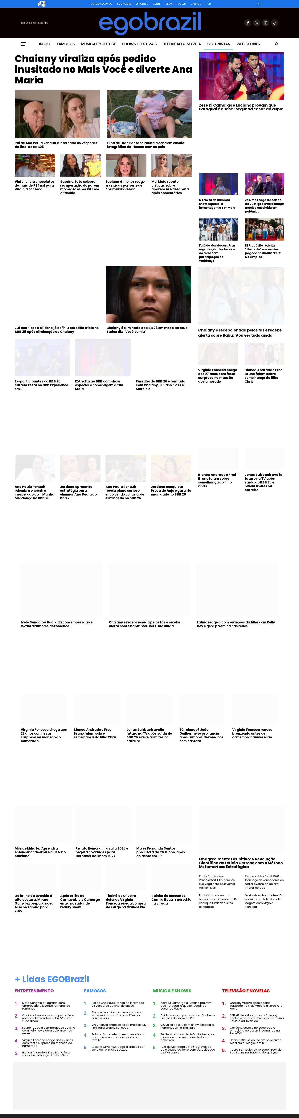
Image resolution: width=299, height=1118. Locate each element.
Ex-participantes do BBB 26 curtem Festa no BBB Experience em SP (41, 385)
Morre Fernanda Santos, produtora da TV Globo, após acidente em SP (160, 852)
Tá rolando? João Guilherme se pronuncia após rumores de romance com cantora (201, 735)
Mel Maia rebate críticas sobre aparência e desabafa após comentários (170, 187)
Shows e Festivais (139, 44)
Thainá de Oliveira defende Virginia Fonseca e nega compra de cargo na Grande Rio (126, 901)
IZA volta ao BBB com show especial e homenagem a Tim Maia (217, 204)
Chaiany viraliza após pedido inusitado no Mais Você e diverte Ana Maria (103, 69)
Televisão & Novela (182, 44)
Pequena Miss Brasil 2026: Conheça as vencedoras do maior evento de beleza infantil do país (264, 882)
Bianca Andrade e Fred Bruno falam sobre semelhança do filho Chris (264, 375)
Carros (196, 4)
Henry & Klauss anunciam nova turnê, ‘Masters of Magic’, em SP (256, 1041)
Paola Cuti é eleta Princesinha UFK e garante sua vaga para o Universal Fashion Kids (217, 882)
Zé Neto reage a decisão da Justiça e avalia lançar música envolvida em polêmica (264, 205)
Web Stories (248, 44)
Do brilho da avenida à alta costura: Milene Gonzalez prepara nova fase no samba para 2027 (34, 903)
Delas (169, 4)
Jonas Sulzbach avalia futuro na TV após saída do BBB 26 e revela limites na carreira (263, 482)
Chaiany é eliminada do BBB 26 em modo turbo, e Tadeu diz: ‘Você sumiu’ (146, 330)
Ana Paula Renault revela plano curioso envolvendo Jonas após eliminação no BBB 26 (125, 492)
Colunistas (218, 44)
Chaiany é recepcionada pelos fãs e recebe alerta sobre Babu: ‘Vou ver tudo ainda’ (240, 333)
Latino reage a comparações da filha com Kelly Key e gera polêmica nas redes (236, 624)
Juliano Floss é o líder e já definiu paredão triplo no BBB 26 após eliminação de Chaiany (57, 330)
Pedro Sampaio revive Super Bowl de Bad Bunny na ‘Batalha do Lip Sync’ (256, 1051)
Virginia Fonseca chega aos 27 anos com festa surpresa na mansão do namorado (217, 375)
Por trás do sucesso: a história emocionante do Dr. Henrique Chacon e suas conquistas (218, 901)
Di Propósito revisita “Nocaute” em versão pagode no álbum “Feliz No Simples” (263, 251)
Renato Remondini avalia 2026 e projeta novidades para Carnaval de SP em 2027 (102, 852)
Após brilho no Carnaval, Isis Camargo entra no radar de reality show (80, 901)
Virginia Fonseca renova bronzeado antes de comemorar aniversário (252, 733)
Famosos (66, 44)
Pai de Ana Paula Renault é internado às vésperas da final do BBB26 (56, 145)
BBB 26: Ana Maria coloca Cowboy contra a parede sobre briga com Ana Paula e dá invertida (257, 1018)
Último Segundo (101, 4)
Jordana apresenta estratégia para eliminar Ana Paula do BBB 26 (78, 492)
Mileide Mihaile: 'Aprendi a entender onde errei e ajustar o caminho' (40, 852)
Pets (209, 4)
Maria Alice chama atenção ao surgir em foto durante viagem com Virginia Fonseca (264, 901)
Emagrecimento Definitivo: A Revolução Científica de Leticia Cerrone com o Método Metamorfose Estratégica (241, 863)
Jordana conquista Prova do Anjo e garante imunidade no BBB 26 (171, 490)
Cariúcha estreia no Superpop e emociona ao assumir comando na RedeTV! (255, 1030)
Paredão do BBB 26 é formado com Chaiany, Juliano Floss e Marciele (160, 385)
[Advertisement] (103, 226)
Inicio (44, 44)
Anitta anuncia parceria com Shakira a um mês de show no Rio (188, 1016)
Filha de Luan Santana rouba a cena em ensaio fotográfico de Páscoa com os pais (145, 145)
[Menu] (23, 44)
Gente (157, 4)
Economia (124, 4)
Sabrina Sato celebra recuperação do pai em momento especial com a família (79, 187)
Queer (182, 4)
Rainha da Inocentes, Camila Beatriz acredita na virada (171, 899)
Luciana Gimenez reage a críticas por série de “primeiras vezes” (125, 185)
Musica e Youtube (98, 44)
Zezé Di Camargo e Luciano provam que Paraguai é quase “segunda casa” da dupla (241, 107)
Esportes (142, 4)
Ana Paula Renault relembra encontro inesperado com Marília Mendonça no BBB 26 (34, 492)
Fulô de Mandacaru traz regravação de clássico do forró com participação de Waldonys (217, 253)
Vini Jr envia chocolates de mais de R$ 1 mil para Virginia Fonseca (34, 185)
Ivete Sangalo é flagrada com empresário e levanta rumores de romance (56, 624)
